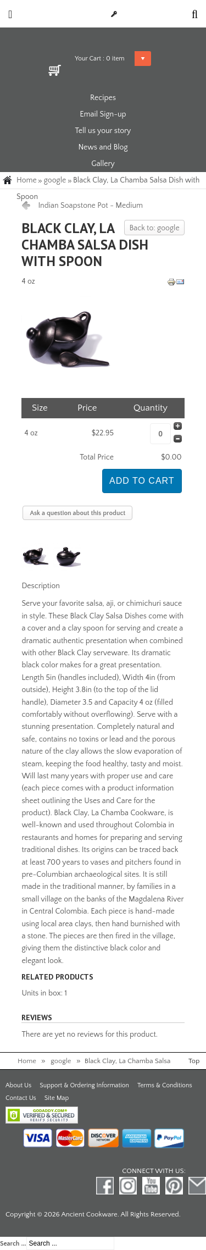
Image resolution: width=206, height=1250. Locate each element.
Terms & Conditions (164, 1085)
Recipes (103, 97)
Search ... (13, 1243)
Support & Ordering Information (84, 1085)
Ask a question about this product (77, 513)
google (55, 180)
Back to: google (154, 228)
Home (26, 180)
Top (193, 1061)
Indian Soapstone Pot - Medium (90, 205)
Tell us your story (103, 130)
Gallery (103, 163)
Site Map (56, 1098)
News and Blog (102, 147)
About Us (18, 1085)
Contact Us (20, 1098)
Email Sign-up (103, 114)
